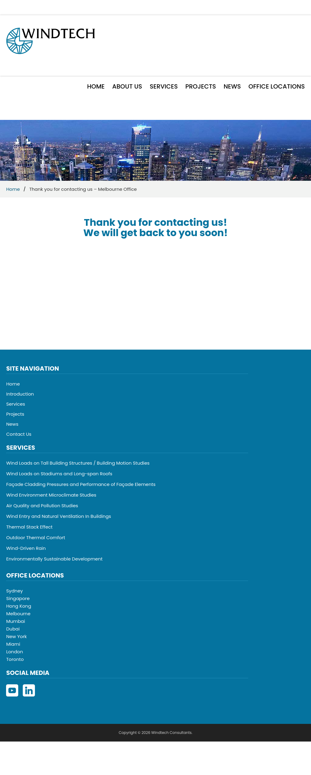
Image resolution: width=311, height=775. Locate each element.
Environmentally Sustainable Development (54, 559)
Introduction (20, 394)
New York (16, 636)
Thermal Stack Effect (29, 527)
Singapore (17, 598)
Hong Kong (18, 606)
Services (164, 86)
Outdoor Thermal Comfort (35, 537)
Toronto (15, 659)
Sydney (14, 591)
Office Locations (276, 86)
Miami (13, 644)
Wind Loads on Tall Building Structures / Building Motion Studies (77, 463)
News (232, 86)
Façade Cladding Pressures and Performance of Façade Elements (81, 484)
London (14, 651)
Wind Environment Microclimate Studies (51, 495)
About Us (127, 86)
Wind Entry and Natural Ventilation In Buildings (58, 516)
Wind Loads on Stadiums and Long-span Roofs (59, 473)
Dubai (12, 629)
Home (96, 86)
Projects (200, 86)
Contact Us (18, 434)
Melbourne (18, 613)
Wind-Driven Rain (26, 548)
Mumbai (15, 621)
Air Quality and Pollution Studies (42, 505)
